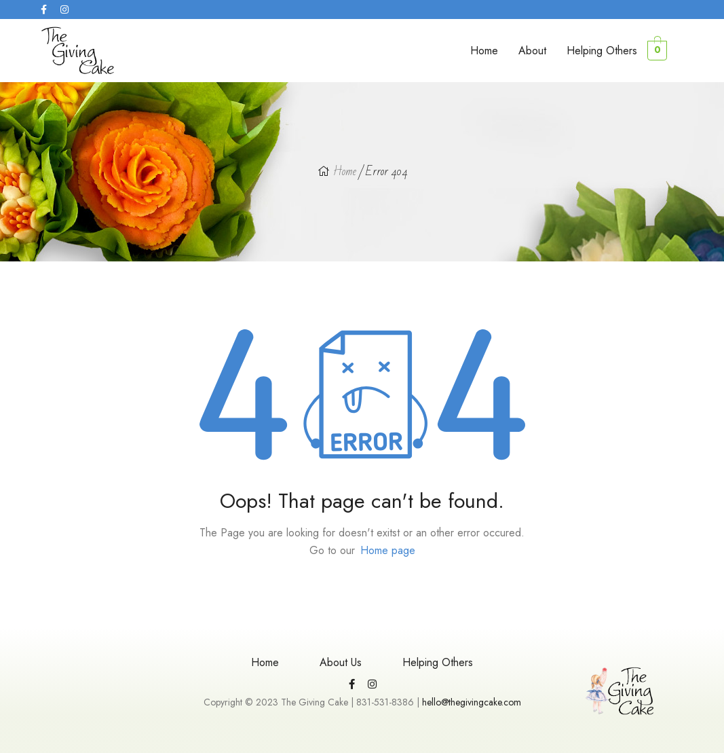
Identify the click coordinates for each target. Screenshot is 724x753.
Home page (387, 550)
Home (484, 50)
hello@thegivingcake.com (471, 702)
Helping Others (602, 50)
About (532, 50)
